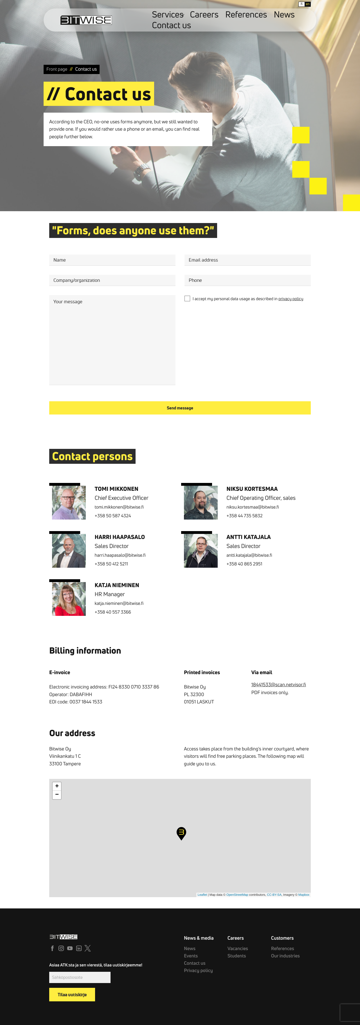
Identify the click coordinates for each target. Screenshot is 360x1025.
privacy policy (290, 298)
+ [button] (57, 786)
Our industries (282, 954)
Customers (281, 937)
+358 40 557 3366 (113, 612)
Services (180, 20)
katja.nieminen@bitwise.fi (119, 603)
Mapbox (303, 895)
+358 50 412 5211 (111, 564)
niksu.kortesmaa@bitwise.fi (252, 507)
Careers (206, 20)
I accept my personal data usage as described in (248, 298)
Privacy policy (195, 966)
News (254, 20)
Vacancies (236, 947)
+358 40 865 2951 (244, 564)
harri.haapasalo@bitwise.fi (120, 555)
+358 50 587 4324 (113, 516)
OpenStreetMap (237, 895)
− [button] (57, 795)
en (288, 4)
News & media (197, 937)
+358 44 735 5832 (244, 516)
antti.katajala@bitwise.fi (249, 555)
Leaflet (202, 895)
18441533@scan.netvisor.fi (278, 685)
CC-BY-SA (274, 895)
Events (189, 954)
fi (282, 4)
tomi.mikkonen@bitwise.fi (119, 507)
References (231, 20)
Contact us (277, 20)
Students (235, 954)
